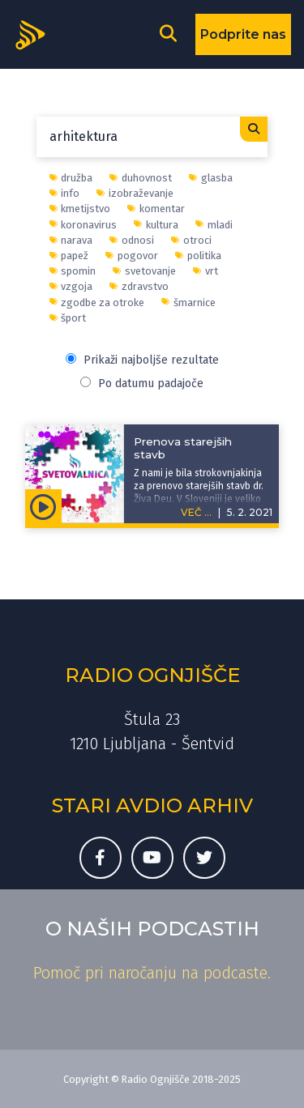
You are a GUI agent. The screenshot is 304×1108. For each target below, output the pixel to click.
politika (198, 255)
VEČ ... (196, 512)
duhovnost (140, 178)
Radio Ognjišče (152, 675)
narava (71, 240)
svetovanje (144, 271)
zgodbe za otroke (97, 302)
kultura (156, 225)
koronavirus (83, 225)
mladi (214, 225)
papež (69, 255)
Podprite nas (243, 34)
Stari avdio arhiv (152, 805)
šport (68, 318)
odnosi (131, 240)
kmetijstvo (80, 208)
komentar (156, 208)
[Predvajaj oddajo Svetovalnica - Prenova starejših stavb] (43, 506)
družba (71, 178)
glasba (211, 178)
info (64, 193)
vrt (205, 271)
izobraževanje (134, 193)
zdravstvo (139, 286)
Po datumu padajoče (141, 383)
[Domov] (35, 33)
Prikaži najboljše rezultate (142, 360)
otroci (191, 240)
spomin (72, 271)
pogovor (131, 255)
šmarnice (188, 302)
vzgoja (71, 286)
